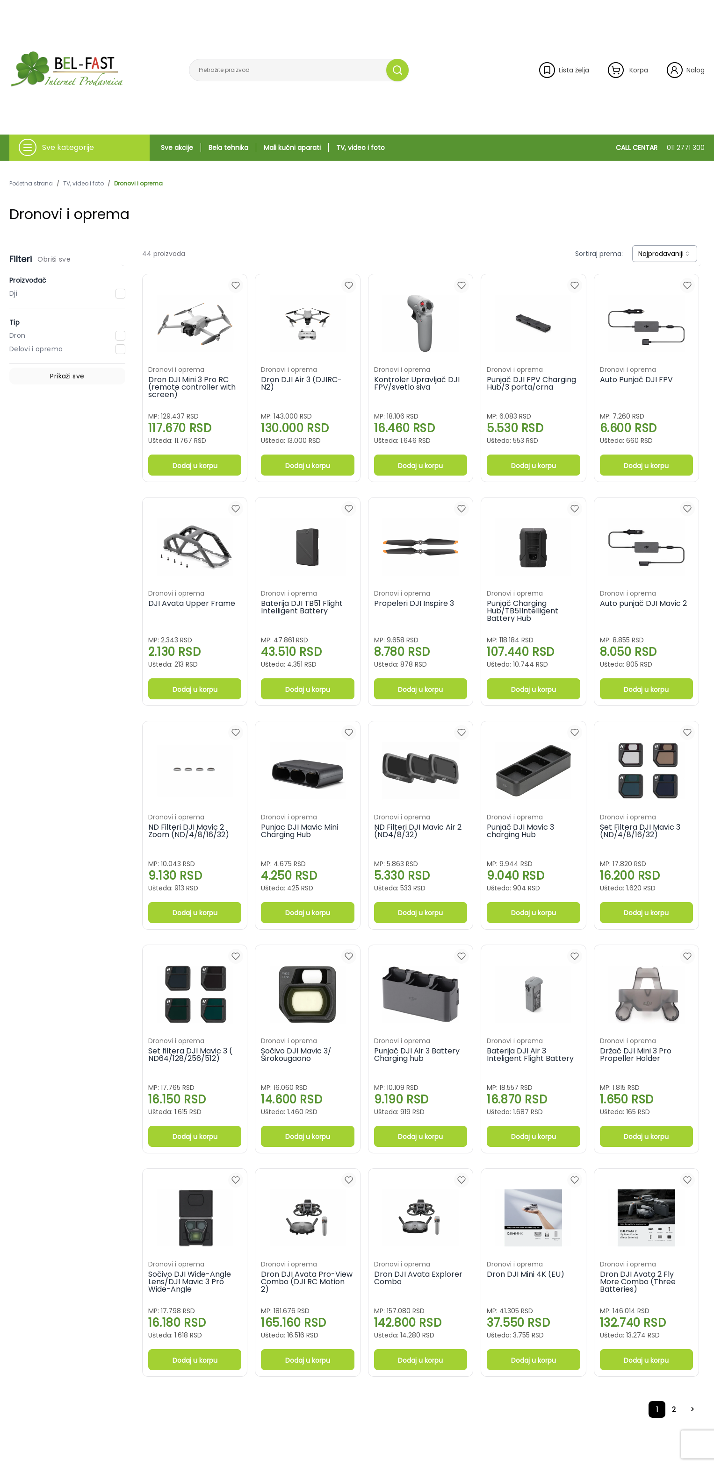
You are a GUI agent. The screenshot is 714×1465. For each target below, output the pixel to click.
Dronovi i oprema (138, 183)
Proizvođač (28, 280)
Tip (14, 322)
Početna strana (31, 183)
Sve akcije (177, 147)
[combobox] (664, 253)
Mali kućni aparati (292, 147)
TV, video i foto (360, 147)
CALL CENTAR (660, 147)
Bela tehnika (228, 147)
